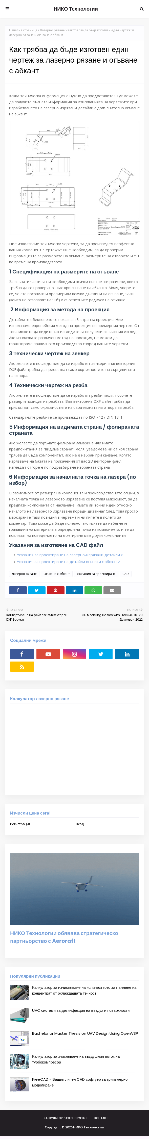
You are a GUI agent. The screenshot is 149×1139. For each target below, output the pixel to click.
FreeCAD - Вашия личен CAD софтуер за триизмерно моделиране (79, 1082)
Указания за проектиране (96, 574)
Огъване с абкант (57, 574)
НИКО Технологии (76, 8)
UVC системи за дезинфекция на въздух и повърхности (81, 1010)
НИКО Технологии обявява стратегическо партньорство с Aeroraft (64, 937)
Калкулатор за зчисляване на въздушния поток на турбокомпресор (76, 1059)
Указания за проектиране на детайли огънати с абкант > (68, 561)
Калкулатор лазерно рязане (66, 1118)
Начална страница (23, 30)
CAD (125, 574)
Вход (80, 824)
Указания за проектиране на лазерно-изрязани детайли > (70, 554)
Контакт (101, 1118)
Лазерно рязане (52, 30)
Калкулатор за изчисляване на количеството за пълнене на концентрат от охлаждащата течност (84, 990)
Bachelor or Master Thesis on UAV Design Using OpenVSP (85, 1033)
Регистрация (20, 824)
